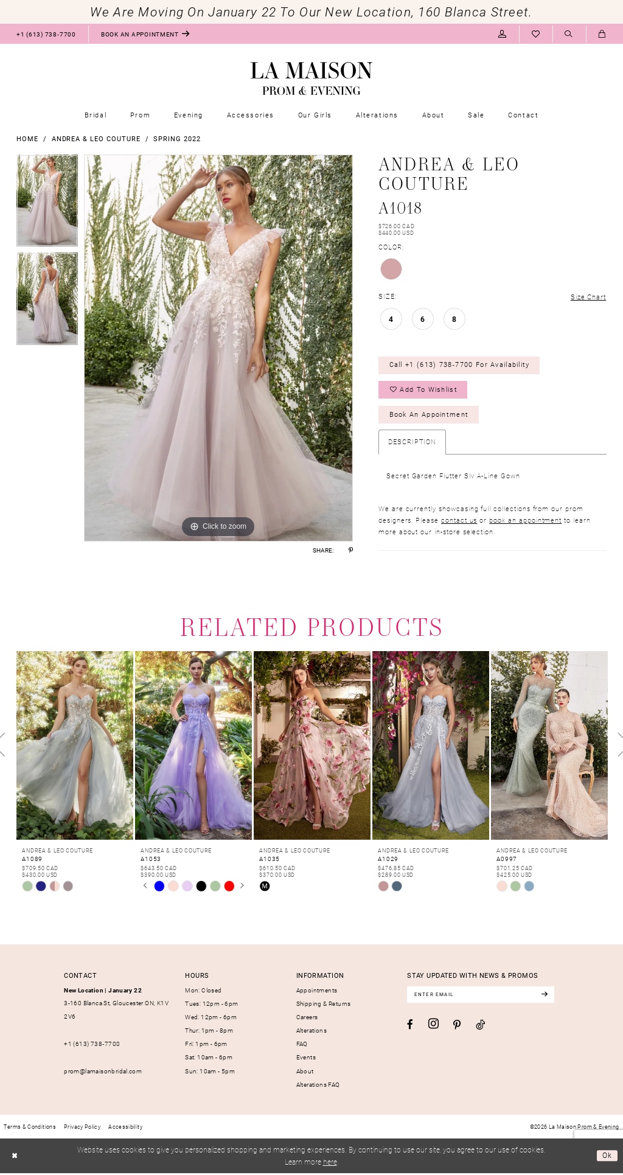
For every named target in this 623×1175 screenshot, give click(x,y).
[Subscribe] (548, 996)
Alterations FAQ (318, 1086)
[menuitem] (46, 34)
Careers (307, 1019)
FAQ (302, 1046)
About (305, 1073)
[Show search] (569, 34)
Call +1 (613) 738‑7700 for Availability (460, 365)
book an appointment (525, 521)
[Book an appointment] (145, 34)
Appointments (317, 992)
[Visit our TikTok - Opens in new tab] (480, 1027)
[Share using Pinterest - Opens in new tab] (351, 550)
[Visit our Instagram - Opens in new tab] (433, 1026)
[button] (502, 34)
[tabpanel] (47, 204)
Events (306, 1059)
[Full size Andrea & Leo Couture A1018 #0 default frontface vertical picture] (218, 348)
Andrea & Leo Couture (96, 138)
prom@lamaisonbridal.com (103, 1073)
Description (412, 443)
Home (27, 138)
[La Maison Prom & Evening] (311, 78)
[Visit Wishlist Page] (535, 34)
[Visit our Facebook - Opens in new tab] (410, 1027)
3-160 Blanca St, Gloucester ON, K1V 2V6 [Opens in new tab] (116, 1005)
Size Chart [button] (588, 296)
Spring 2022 (176, 138)
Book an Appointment (429, 416)
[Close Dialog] (14, 1157)
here (330, 1164)
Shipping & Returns (323, 1005)
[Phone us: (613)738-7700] (46, 34)
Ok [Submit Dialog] (607, 1157)
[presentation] (74, 747)
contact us (459, 521)
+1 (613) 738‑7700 (92, 1045)
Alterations (311, 1032)
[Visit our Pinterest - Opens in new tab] (457, 1027)
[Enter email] (482, 996)
